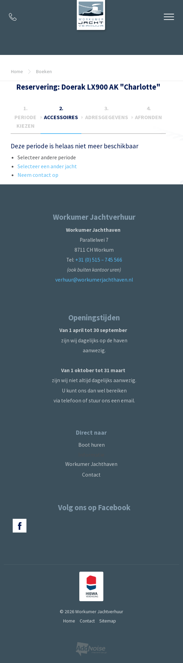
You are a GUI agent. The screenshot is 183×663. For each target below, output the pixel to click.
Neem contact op (38, 174)
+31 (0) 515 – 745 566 (98, 259)
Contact (91, 474)
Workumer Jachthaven (91, 464)
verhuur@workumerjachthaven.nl (94, 279)
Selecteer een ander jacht (47, 166)
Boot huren (91, 445)
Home (17, 71)
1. (25, 117)
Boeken (44, 71)
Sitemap (107, 621)
